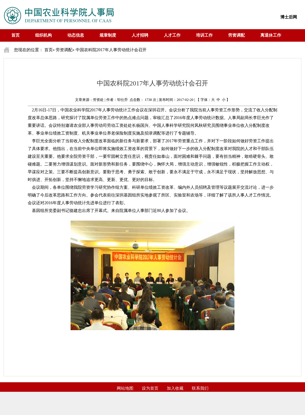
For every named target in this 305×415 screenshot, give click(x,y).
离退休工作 (270, 35)
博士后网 (288, 17)
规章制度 (107, 35)
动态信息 (75, 35)
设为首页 (150, 388)
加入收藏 (175, 388)
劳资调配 (236, 35)
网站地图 (125, 388)
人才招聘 (140, 35)
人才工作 (172, 35)
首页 (15, 35)
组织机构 (43, 35)
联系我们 (200, 388)
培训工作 (204, 35)
